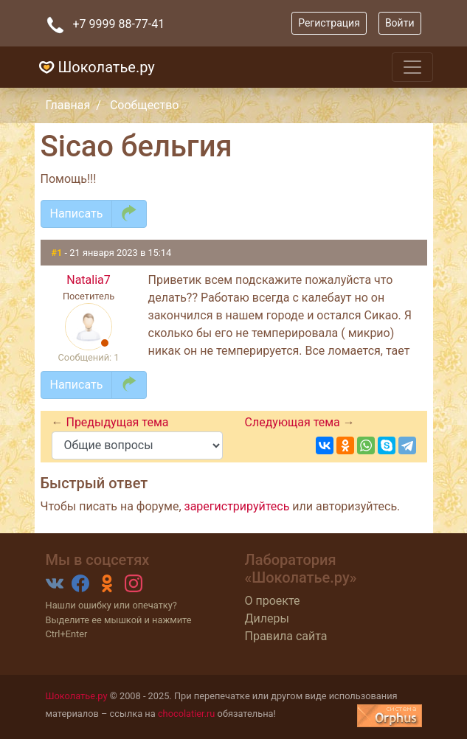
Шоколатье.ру (95, 67)
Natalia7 (88, 280)
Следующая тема (294, 422)
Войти (400, 23)
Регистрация (329, 23)
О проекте (272, 601)
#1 (58, 252)
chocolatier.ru (186, 713)
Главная (68, 105)
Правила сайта (286, 636)
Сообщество (144, 105)
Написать (76, 214)
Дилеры (267, 618)
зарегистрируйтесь (237, 506)
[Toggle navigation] (412, 67)
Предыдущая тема (117, 422)
